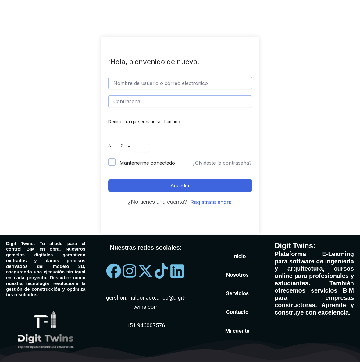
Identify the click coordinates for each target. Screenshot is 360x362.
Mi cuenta (237, 331)
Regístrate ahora (211, 202)
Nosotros (237, 275)
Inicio (239, 256)
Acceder (180, 185)
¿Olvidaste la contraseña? (222, 163)
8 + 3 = (121, 145)
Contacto (237, 312)
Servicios (237, 293)
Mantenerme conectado (147, 163)
